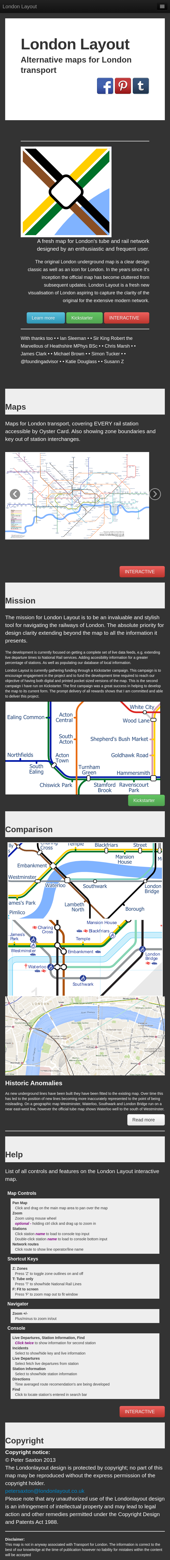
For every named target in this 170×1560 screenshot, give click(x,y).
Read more (146, 1119)
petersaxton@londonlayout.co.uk (44, 1491)
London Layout (20, 6)
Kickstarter (84, 317)
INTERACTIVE (126, 317)
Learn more (46, 317)
